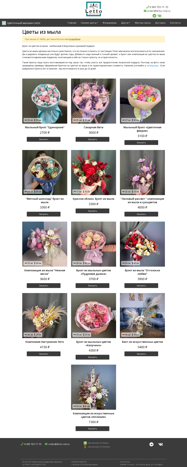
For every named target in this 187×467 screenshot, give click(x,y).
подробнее (74, 39)
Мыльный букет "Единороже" (45, 127)
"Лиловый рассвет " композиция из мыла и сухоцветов (142, 200)
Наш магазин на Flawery (98, 443)
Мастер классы (143, 22)
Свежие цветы (88, 22)
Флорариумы (110, 22)
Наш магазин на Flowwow (99, 446)
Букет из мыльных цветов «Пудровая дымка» (93, 272)
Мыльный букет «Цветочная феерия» (142, 129)
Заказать (43, 139)
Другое (125, 22)
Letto (21, 23)
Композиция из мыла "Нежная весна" (44, 272)
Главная (72, 22)
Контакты (175, 22)
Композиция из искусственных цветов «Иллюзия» (93, 415)
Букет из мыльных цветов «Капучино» (93, 343)
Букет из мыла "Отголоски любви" (142, 272)
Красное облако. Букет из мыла (93, 198)
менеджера (152, 65)
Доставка (160, 22)
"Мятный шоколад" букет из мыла (45, 200)
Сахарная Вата (93, 127)
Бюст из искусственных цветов (142, 342)
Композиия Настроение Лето (44, 342)
